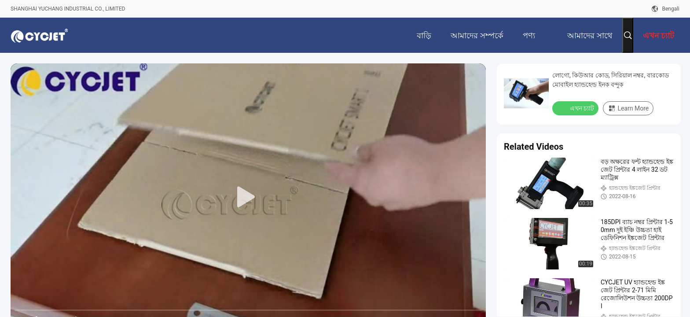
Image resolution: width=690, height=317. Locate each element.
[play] (248, 197)
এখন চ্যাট (576, 107)
